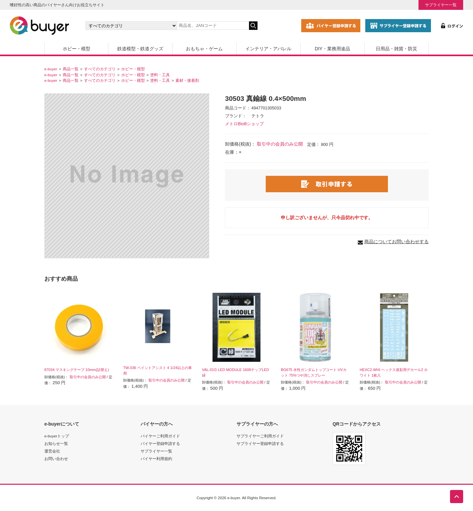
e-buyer (50, 69)
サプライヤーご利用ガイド (260, 436)
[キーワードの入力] (213, 25)
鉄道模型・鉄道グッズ (140, 48)
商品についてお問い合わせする (396, 241)
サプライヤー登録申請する (260, 443)
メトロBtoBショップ (244, 124)
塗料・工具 (160, 75)
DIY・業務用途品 (332, 48)
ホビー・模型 (76, 48)
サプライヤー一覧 (441, 5)
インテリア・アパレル (268, 48)
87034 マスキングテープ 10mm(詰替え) (76, 370)
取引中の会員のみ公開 (280, 144)
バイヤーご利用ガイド (160, 436)
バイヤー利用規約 (156, 458)
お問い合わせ (56, 458)
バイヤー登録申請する (160, 443)
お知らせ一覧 (56, 443)
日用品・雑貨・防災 (396, 48)
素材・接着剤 (187, 80)
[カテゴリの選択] (131, 25)
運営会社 (52, 451)
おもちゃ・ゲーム (204, 48)
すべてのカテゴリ (100, 69)
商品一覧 (71, 69)
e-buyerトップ (56, 436)
